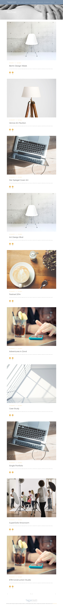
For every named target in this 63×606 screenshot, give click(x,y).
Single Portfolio (16, 466)
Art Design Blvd (16, 237)
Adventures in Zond (18, 351)
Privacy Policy (55, 603)
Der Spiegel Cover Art (18, 180)
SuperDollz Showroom (19, 523)
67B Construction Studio (20, 580)
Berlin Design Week (18, 66)
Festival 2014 (14, 294)
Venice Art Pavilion (17, 123)
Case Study (14, 408)
